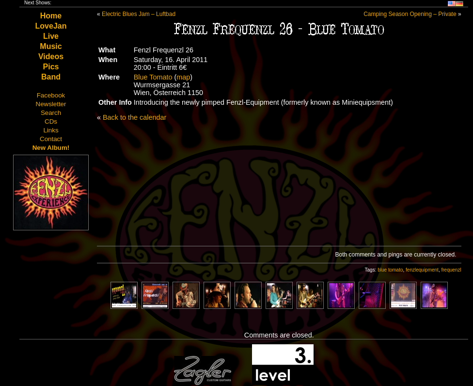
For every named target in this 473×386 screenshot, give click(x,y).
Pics (51, 67)
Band (51, 77)
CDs (51, 121)
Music (51, 46)
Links (50, 130)
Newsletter (51, 104)
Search (51, 112)
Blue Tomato (153, 77)
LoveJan (51, 26)
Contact (51, 139)
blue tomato (390, 270)
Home (51, 16)
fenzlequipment (422, 270)
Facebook (51, 95)
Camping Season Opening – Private (409, 14)
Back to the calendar (134, 117)
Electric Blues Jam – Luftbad (138, 14)
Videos (50, 56)
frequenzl (451, 270)
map (183, 77)
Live (51, 36)
